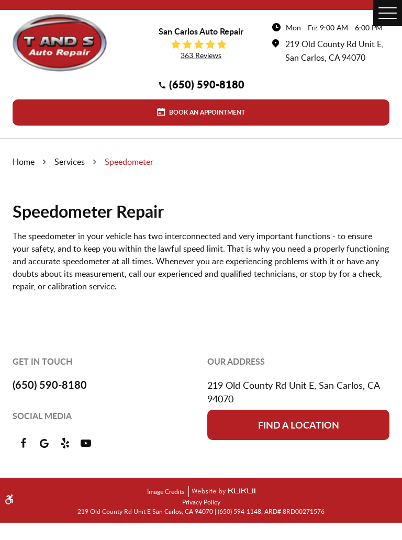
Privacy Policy (201, 502)
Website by (221, 491)
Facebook (23, 443)
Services (69, 161)
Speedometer (129, 161)
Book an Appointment (206, 112)
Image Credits (166, 491)
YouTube (85, 443)
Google (44, 443)
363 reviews (201, 55)
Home (24, 161)
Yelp (64, 443)
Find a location (298, 425)
